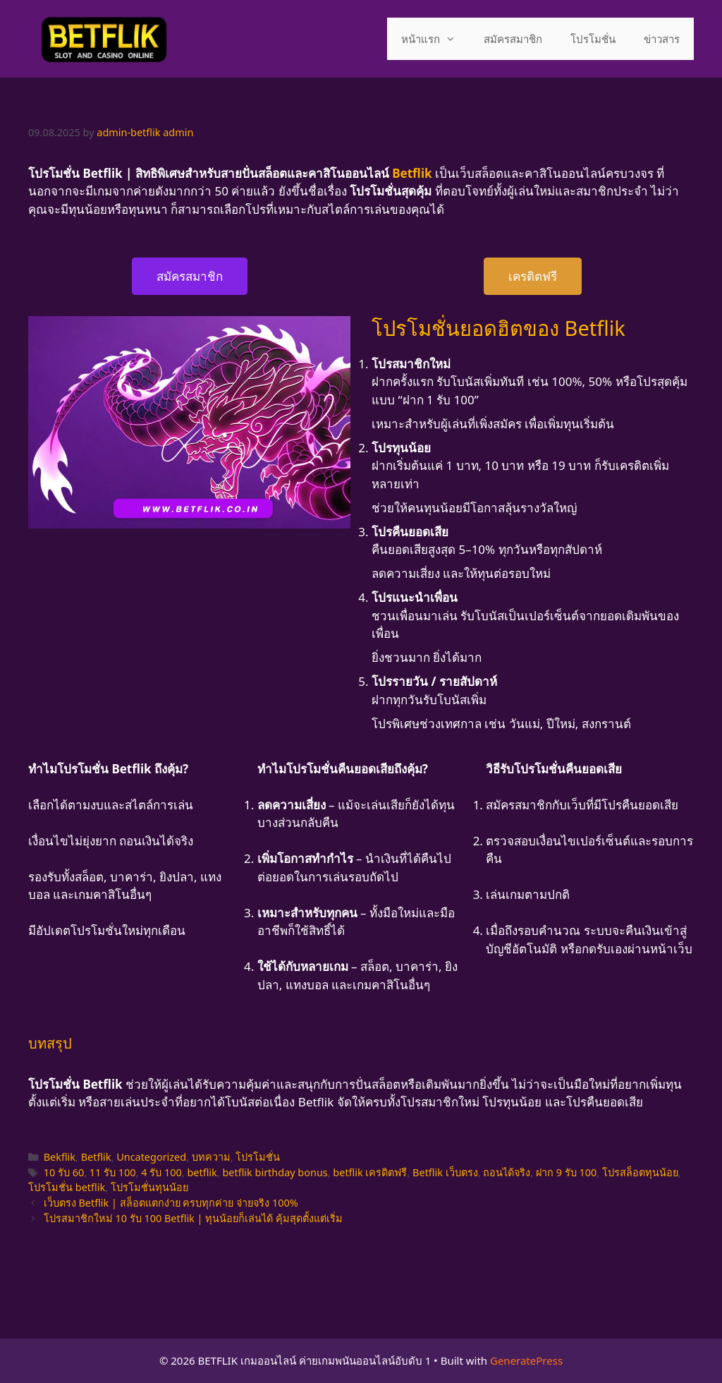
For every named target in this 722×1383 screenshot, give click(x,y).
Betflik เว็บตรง (445, 1172)
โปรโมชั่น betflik (66, 1187)
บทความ (211, 1157)
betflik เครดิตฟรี (370, 1172)
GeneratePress (526, 1360)
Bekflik (59, 1157)
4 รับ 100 (161, 1172)
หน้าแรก (435, 39)
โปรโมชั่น (593, 39)
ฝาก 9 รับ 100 (566, 1172)
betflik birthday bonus (274, 1172)
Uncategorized (151, 1157)
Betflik (96, 1157)
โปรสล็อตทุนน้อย (640, 1172)
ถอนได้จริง (506, 1172)
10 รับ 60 (64, 1172)
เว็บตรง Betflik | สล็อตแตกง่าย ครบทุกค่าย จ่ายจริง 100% (171, 1202)
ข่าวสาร (662, 39)
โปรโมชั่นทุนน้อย (149, 1187)
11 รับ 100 (113, 1172)
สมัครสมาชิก (513, 39)
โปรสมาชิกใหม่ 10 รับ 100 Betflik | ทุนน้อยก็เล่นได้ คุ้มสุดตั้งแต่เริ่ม (193, 1218)
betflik (201, 1172)
